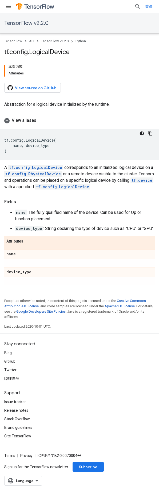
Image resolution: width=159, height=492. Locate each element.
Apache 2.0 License (120, 306)
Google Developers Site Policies (41, 311)
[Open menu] (8, 6)
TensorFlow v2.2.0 (26, 23)
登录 (149, 6)
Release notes (16, 410)
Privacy (26, 455)
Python (80, 41)
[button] (79, 120)
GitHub (9, 361)
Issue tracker (15, 402)
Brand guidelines (18, 427)
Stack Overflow (17, 419)
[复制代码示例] (150, 133)
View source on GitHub (32, 87)
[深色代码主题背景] (142, 133)
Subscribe (88, 466)
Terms (9, 455)
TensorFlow (13, 41)
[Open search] (137, 6)
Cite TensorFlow (17, 436)
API (31, 41)
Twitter (10, 370)
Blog (8, 353)
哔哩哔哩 (11, 378)
